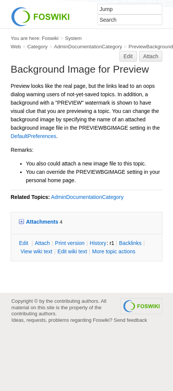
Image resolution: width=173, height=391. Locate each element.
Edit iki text (72, 251)
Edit (128, 56)
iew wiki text (36, 251)
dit (24, 243)
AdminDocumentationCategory (88, 46)
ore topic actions (113, 251)
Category (37, 46)
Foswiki (50, 38)
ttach (42, 243)
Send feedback (130, 320)
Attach (151, 56)
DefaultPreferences (33, 136)
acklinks (130, 243)
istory (98, 243)
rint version (70, 243)
